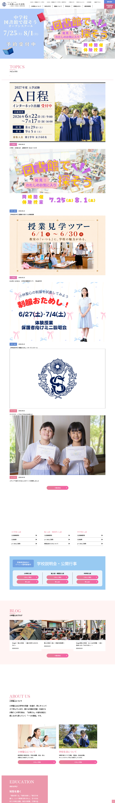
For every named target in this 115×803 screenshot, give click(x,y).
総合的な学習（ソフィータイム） (86, 496)
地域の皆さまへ (12, 761)
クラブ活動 (87, 737)
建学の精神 (11, 733)
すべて (20, 78)
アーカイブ (11, 745)
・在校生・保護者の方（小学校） (37, 2)
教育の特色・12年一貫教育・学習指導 (88, 471)
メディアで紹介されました (15, 754)
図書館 (43, 745)
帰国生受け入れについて (51, 207)
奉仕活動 (79, 506)
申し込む (27, 245)
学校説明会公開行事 (109, 6)
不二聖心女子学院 (67, 783)
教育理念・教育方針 (13, 735)
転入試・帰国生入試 (66, 737)
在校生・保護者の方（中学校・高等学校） (95, 761)
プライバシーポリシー (13, 769)
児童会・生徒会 (88, 739)
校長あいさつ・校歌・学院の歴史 (16, 737)
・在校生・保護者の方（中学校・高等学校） (56, 2)
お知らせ (45, 78)
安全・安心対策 (12, 743)
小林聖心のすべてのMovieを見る (16, 752)
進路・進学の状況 (37, 757)
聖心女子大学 (45, 783)
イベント (69, 78)
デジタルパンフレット (13, 758)
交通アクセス (97, 2)
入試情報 (94, 78)
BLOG (86, 756)
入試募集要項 (15, 198)
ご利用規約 (11, 767)
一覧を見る (57, 151)
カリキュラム (81, 511)
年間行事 (87, 735)
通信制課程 (87, 6)
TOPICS (87, 754)
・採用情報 (88, 2)
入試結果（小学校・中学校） (67, 743)
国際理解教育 (81, 486)
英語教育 (79, 481)
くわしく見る (27, 240)
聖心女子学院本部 (102, 783)
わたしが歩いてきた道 (13, 756)
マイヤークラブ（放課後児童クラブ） (94, 741)
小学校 (63, 735)
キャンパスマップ (89, 743)
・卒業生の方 (71, 2)
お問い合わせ (36, 769)
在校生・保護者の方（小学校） (92, 759)
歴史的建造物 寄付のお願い (15, 759)
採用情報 (10, 763)
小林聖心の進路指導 (38, 759)
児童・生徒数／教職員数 (14, 739)
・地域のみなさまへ (80, 2)
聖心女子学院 (55, 783)
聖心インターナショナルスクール (84, 783)
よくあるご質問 (15, 207)
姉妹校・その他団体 (13, 741)
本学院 (44, 793)
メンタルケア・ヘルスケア (91, 747)
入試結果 (13, 202)
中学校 (63, 739)
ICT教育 (79, 491)
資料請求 (109, 2)
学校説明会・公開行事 (65, 755)
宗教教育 (79, 476)
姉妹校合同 (50, 793)
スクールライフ (88, 733)
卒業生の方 (87, 763)
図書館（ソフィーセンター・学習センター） (89, 501)
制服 (86, 745)
